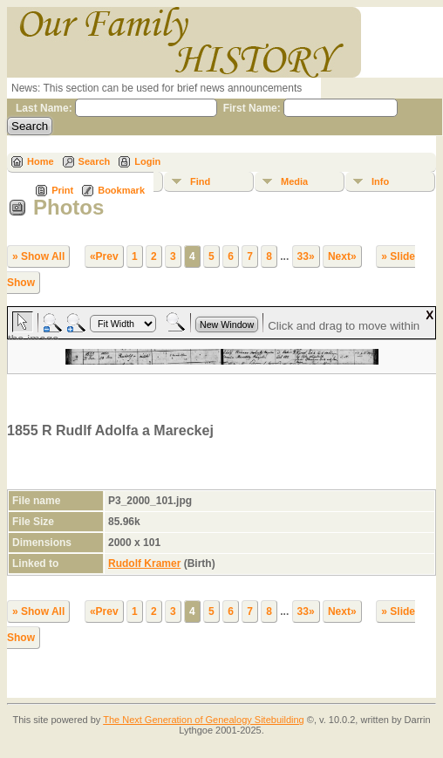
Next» (342, 256)
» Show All (38, 256)
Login (147, 161)
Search (94, 161)
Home (40, 161)
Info (380, 181)
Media (294, 181)
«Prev (104, 256)
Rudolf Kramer (144, 563)
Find (200, 181)
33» (306, 256)
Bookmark (121, 190)
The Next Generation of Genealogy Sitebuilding (203, 719)
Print (62, 190)
